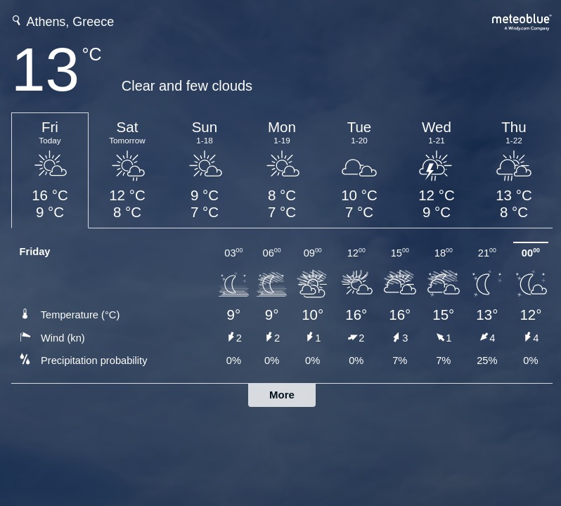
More (282, 395)
